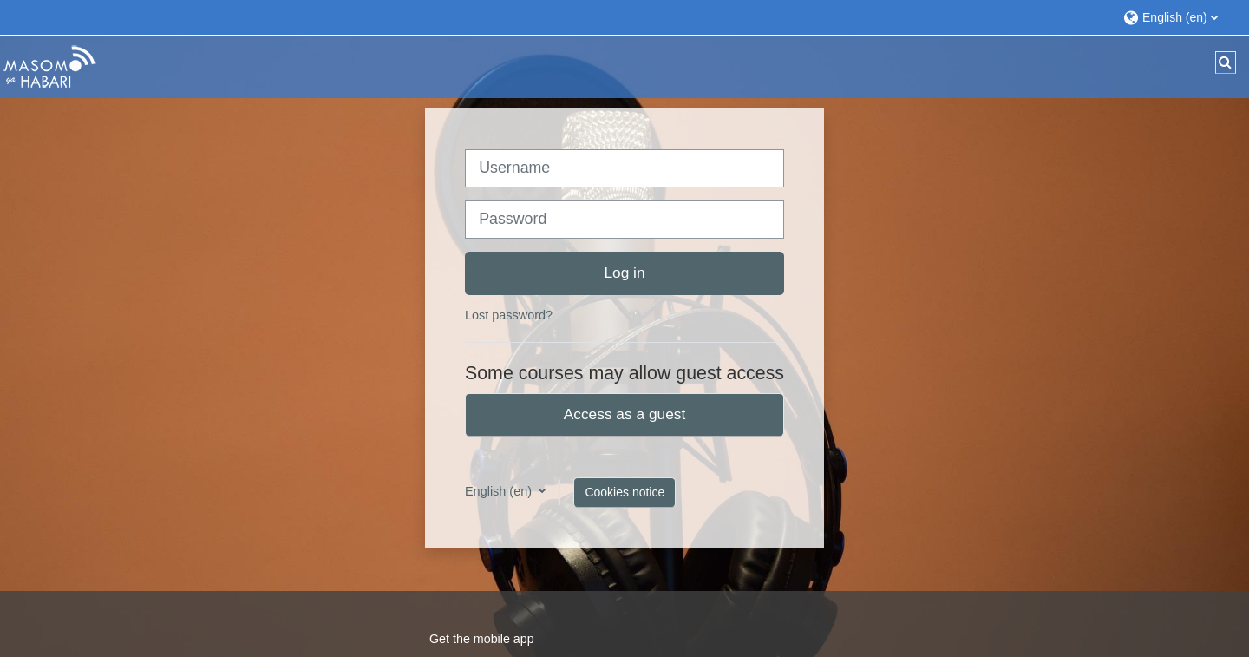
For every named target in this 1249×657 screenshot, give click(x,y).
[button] (1177, 16)
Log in (624, 272)
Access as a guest (625, 414)
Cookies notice (624, 492)
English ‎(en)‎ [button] (500, 491)
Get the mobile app (481, 639)
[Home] (50, 66)
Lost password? (509, 315)
